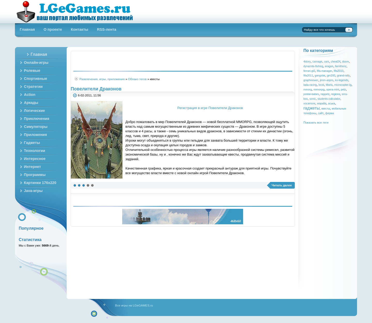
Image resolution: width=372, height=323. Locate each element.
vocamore (309, 103)
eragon (329, 66)
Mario (329, 84)
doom (345, 61)
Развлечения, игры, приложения (102, 79)
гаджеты (311, 108)
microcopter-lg (343, 84)
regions (335, 94)
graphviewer (310, 80)
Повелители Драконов (96, 88)
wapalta (321, 103)
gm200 (331, 75)
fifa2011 (308, 75)
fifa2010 (338, 70)
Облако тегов (137, 79)
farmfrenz (340, 66)
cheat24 (335, 61)
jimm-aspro (326, 80)
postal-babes (311, 94)
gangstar (320, 75)
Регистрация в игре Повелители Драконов (210, 108)
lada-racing (310, 84)
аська (331, 103)
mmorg (307, 89)
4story (307, 61)
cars (326, 61)
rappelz (325, 94)
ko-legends (341, 80)
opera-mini (332, 89)
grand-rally (343, 75)
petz (343, 89)
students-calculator (328, 98)
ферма (329, 113)
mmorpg (319, 89)
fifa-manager (324, 70)
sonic (312, 98)
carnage (317, 61)
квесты (325, 108)
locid (321, 84)
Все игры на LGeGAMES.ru (134, 305)
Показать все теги (315, 122)
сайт (321, 113)
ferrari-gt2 (309, 70)
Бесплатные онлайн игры (77, 11)
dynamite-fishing (313, 66)
